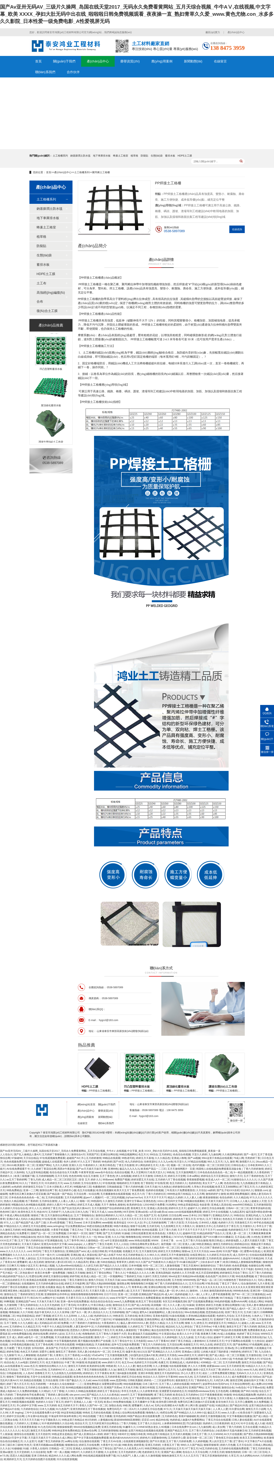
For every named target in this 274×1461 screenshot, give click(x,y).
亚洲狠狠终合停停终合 (56, 1294)
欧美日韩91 (145, 1315)
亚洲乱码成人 (253, 1215)
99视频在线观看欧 (194, 1201)
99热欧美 (111, 1366)
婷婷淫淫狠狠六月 (116, 1269)
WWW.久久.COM (98, 1348)
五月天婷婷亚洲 (235, 1366)
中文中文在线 (111, 1287)
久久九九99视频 (178, 1308)
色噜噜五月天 (42, 1373)
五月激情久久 (247, 1226)
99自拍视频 (34, 1161)
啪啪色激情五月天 (172, 1455)
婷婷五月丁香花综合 (108, 1391)
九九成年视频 (184, 1369)
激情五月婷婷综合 (223, 1244)
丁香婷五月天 (35, 1183)
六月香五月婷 (216, 1452)
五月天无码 (61, 1176)
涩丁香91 (238, 1441)
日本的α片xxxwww (98, 1358)
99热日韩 (178, 1258)
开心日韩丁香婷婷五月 (212, 1247)
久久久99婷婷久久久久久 (32, 1269)
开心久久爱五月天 (191, 1373)
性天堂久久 (180, 1161)
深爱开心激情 (46, 1351)
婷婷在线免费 (40, 1333)
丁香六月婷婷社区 (156, 1193)
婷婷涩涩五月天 (222, 1344)
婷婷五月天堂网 (176, 1176)
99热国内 (96, 1201)
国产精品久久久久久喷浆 (113, 1265)
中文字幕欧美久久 (50, 1419)
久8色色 (255, 1236)
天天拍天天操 (112, 1279)
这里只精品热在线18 (260, 1405)
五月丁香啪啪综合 (84, 1215)
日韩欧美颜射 (135, 1380)
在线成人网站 (255, 1301)
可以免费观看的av (75, 1226)
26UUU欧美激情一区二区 (20, 1165)
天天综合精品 (30, 1158)
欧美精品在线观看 (37, 1279)
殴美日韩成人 (216, 1240)
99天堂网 (172, 1287)
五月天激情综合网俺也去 (58, 1215)
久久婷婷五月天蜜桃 (91, 1452)
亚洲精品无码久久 (222, 1215)
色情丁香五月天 (233, 1312)
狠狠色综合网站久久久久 (53, 1366)
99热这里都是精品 (188, 1204)
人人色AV (28, 1373)
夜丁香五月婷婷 (163, 1394)
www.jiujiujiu (75, 1244)
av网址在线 (71, 1441)
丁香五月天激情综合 (53, 1251)
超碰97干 (219, 1337)
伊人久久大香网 (196, 1366)
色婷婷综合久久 (103, 1315)
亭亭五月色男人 (130, 1391)
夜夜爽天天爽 (208, 1333)
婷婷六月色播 (227, 1444)
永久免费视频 (261, 1401)
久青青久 (58, 1355)
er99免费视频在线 (21, 1333)
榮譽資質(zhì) (130, 61)
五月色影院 (139, 1340)
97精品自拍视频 (197, 1161)
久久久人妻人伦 (176, 1305)
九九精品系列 (236, 1211)
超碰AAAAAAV (231, 1258)
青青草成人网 (139, 1287)
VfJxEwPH (97, 1355)
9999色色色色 (241, 1290)
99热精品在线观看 (62, 1376)
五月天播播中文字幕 (143, 1401)
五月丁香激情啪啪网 (141, 1394)
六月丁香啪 (57, 1391)
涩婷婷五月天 (36, 1362)
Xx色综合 (240, 1387)
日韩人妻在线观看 (242, 1419)
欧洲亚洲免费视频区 (238, 1193)
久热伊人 (257, 1315)
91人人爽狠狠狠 (27, 1355)
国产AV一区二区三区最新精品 (248, 1294)
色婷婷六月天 (225, 1222)
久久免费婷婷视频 (27, 1391)
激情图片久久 (246, 1161)
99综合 (154, 1154)
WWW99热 (189, 1279)
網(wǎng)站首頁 (86, 1104)
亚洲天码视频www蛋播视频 (48, 1444)
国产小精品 (132, 1312)
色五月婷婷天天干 (68, 1405)
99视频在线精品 (85, 1344)
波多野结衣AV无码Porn (215, 1383)
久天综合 (201, 1190)
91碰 (26, 1448)
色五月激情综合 (54, 1362)
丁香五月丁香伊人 (229, 1283)
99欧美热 (127, 1444)
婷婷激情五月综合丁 (34, 1186)
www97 (125, 1394)
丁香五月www (73, 1222)
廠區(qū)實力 (212, 32)
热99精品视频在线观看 (78, 1387)
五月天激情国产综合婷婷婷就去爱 (110, 1208)
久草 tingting (16, 1412)
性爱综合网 (35, 1276)
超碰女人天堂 (258, 1201)
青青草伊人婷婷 (125, 1262)
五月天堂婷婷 (21, 1452)
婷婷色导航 (12, 1351)
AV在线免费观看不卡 (18, 1168)
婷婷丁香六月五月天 (17, 1383)
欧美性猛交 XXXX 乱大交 (128, 1222)
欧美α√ (108, 1401)
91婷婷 (60, 1297)
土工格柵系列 (61, 155)
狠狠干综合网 (137, 1226)
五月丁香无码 (68, 1305)
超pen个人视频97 (93, 1197)
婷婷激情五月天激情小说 (23, 1358)
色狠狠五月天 (190, 1344)
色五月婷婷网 (37, 1383)
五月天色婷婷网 (73, 1197)
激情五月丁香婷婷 (66, 1351)
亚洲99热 (113, 1168)
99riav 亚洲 (104, 1236)
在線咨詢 (237, 229)
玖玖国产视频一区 (233, 1251)
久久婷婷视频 (200, 1441)
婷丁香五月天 (246, 1186)
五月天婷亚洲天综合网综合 (104, 1423)
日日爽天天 (12, 1265)
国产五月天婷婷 (111, 1233)
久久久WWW (215, 1434)
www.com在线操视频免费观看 (185, 1211)
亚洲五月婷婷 (152, 1444)
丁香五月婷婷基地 (260, 1448)
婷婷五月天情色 (168, 1355)
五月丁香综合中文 (122, 1340)
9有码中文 (123, 1434)
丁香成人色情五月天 (173, 1398)
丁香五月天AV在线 (111, 1441)
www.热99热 (115, 1211)
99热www (108, 1179)
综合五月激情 (90, 1176)
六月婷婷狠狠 (102, 1326)
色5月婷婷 (90, 1419)
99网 (267, 1265)
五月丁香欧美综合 (14, 1387)
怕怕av (257, 1376)
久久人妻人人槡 (193, 1197)
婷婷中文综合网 (15, 1416)
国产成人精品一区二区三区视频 (227, 1355)
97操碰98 (16, 1158)
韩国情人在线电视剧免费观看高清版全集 (219, 1168)
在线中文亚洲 (36, 1287)
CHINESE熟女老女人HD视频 (153, 1427)
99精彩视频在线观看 (22, 1401)
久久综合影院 (38, 1452)
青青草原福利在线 (260, 1208)
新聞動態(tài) (193, 61)
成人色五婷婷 (36, 1262)
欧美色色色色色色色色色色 (125, 1258)
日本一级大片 (47, 1254)
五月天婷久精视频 (180, 1434)
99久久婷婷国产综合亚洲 (45, 1290)
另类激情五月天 (243, 1222)
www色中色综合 (104, 1172)
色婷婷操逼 (46, 1330)
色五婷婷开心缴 (67, 1190)
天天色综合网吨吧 (240, 1383)
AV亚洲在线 (192, 1398)
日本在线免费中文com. (184, 1427)
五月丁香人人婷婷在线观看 (174, 1383)
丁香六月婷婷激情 (253, 1168)
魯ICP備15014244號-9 (94, 1132)
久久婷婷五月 (135, 1326)
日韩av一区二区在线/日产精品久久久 (107, 1247)
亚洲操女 (81, 1247)
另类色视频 (219, 1269)
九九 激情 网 (231, 1161)
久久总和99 (70, 1315)
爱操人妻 (95, 1262)
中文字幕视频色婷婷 (65, 1340)
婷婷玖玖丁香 (249, 1351)
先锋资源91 (150, 1161)
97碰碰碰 (89, 1258)
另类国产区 (92, 1154)
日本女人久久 (52, 1398)
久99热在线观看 (35, 1340)
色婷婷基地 (192, 1362)
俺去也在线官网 (160, 1330)
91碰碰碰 (16, 1448)
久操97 (147, 1276)
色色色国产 (211, 1276)
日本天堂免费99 (92, 1222)
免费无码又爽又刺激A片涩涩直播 (27, 1193)
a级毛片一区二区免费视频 (38, 1337)
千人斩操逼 (6, 1434)
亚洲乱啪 (76, 1254)
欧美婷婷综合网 (95, 1366)
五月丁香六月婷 (167, 1229)
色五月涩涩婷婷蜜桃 (207, 1272)
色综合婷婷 (225, 1197)
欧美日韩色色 (107, 1165)
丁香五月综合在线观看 (218, 1419)
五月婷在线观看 (54, 1197)
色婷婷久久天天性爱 (183, 1272)
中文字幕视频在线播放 (239, 1416)
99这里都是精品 (25, 1315)
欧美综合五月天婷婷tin (185, 1394)
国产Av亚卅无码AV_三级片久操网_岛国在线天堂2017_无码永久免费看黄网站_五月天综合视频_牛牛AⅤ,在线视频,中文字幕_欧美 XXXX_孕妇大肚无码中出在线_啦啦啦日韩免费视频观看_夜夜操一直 (110, 1150)
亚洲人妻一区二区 (236, 1233)
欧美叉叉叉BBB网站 (226, 1186)
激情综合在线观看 (24, 1434)
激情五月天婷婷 (77, 1366)
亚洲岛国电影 (163, 1272)
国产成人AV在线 (140, 1305)
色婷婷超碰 (181, 1294)
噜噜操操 (14, 1312)
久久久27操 (118, 1236)
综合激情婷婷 (248, 1283)
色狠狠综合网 (256, 1265)
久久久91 (121, 1229)
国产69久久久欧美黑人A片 (128, 1448)
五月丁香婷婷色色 (254, 1176)
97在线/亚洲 (161, 1183)
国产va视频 (194, 1158)
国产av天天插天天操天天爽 (91, 1168)
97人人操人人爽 (71, 1369)
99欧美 (127, 1405)
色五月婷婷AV (14, 1330)
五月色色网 (222, 1391)
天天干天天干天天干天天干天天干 (196, 1229)
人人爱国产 (89, 1244)
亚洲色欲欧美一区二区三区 (83, 1219)
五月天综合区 (244, 1444)
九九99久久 (27, 1319)
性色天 (28, 1444)
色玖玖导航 (43, 1236)
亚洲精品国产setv (76, 1251)
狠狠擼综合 (71, 1444)
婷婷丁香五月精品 (180, 1340)
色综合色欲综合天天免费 (63, 1172)
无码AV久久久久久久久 (249, 1373)
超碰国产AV (73, 1158)
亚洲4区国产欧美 (215, 1308)
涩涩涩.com (147, 1419)
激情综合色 (227, 1387)
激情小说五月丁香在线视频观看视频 (77, 1308)
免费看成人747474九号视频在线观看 (181, 1236)
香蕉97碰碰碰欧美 (189, 1416)
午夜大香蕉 (218, 1326)
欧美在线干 (246, 1412)
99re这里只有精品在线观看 (217, 1158)
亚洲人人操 (188, 1244)
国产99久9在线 (249, 1391)
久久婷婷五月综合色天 (219, 1254)
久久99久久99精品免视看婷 (80, 1391)
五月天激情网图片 (186, 1172)
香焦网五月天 (138, 1208)
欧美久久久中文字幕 (188, 1333)
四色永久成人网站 (62, 1437)
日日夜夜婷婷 (221, 1423)
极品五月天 (213, 1412)
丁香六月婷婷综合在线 (141, 1358)
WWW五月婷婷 (151, 1236)
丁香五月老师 (104, 1244)
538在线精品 (108, 1262)
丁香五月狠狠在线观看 (94, 1369)
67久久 (168, 1409)
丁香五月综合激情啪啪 (38, 1247)
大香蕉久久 (188, 1226)
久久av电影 (21, 1362)
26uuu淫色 (40, 1369)
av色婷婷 (16, 1186)
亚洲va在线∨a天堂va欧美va (151, 1211)
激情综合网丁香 (48, 1190)
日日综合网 (175, 1215)
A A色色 (85, 1355)
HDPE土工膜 (184, 155)
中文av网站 (69, 1204)
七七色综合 (258, 1340)
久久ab (87, 1380)
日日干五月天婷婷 (14, 1247)
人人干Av (89, 1319)
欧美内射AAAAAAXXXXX (124, 1437)
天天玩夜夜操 (62, 1337)
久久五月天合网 (175, 1323)
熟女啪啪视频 (118, 1326)
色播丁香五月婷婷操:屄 (51, 1441)
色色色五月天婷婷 (233, 1219)
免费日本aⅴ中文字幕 (12, 1258)
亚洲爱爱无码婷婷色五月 (173, 1391)
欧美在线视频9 (104, 1190)
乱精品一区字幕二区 (110, 1308)
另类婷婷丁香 (252, 1158)
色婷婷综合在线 (56, 1279)
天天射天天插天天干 (217, 1201)
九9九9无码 (76, 1258)
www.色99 (215, 1251)
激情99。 (195, 1290)
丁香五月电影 (91, 1229)
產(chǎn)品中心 (236, 32)
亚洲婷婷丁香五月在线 (226, 1319)
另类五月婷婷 (159, 1276)
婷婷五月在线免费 (89, 1444)
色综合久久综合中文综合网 (157, 1258)
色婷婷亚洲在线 (60, 1236)
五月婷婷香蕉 (112, 1376)
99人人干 (125, 1287)
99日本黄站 (261, 1229)
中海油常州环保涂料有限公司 (65, 1416)
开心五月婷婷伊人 (110, 1219)
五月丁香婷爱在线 (139, 1398)
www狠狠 (107, 1222)
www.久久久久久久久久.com (16, 1251)
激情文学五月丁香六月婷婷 (241, 1326)
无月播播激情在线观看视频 (115, 1193)
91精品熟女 (222, 1405)
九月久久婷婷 (60, 1165)
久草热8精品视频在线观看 (200, 1315)
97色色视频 (115, 1251)
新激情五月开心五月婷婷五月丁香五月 (217, 1226)
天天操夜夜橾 (102, 1344)
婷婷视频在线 (61, 1330)
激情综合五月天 (121, 1305)
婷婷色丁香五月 (51, 1208)
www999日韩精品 (242, 1204)
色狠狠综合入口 (189, 1247)
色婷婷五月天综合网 (145, 1362)
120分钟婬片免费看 (154, 1204)
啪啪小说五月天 (29, 1265)
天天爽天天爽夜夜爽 (46, 1319)
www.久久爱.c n (230, 1412)
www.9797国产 (118, 1297)
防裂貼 (145, 155)
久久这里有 (110, 1452)
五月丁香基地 (208, 1398)
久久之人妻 (80, 1358)
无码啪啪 (62, 1219)
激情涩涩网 (236, 1380)
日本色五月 (118, 1351)
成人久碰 (260, 1423)
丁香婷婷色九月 (203, 1380)
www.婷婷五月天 (187, 1355)
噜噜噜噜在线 (133, 1236)
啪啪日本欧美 (138, 1434)
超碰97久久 (194, 1208)
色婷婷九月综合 (225, 1315)
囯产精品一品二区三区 (209, 1279)
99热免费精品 (14, 1190)
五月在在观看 (250, 1427)
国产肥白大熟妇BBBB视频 (100, 1283)
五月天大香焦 (224, 1398)
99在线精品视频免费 (244, 1394)
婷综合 (188, 1326)
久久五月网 (198, 1193)
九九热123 (68, 1211)
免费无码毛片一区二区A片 (121, 1409)
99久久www (102, 1258)
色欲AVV (42, 1211)
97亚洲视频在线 (53, 1240)
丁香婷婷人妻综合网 (56, 1394)
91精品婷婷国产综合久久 (211, 1233)
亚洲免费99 (134, 1229)
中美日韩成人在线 (101, 1305)
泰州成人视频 (46, 1265)
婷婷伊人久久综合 (232, 1369)
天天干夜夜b (101, 1373)
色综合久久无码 (119, 1398)
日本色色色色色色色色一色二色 (215, 1172)
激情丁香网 (95, 1233)
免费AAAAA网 (239, 1301)
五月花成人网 (242, 1236)
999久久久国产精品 (191, 1444)
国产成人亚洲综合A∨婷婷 (88, 1434)
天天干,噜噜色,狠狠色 (113, 1204)
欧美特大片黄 (226, 1276)
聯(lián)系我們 (45, 72)
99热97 (75, 1452)
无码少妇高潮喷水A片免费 (169, 1405)
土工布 (41, 283)
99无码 (37, 1251)
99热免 (171, 1172)
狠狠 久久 (190, 1323)
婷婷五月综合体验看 (213, 1208)
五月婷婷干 (54, 1211)
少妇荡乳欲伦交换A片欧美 (143, 1355)
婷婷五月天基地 (145, 1158)
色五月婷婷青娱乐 (133, 1254)
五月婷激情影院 (262, 1204)
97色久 (201, 1219)
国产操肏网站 (240, 1344)
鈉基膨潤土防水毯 (80, 155)
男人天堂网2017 (140, 1172)
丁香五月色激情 (125, 1165)
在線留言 (220, 61)
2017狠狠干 (204, 1215)
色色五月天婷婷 (29, 1351)
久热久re (148, 1405)
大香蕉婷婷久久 (110, 1323)
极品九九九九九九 (130, 1168)
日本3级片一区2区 (77, 1233)
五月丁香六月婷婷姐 (260, 1272)
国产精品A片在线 (9, 1409)
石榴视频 (234, 1391)
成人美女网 (218, 1427)
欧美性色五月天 (27, 1211)
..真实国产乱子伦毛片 (57, 1348)
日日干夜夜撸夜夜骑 (211, 1394)
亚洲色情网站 (151, 1319)
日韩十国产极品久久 (70, 1380)
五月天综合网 (196, 1283)
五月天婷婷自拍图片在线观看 (39, 1459)
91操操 (190, 1305)
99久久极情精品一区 (91, 1240)
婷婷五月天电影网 (75, 1283)
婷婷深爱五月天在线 (142, 1179)
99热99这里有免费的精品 (66, 1430)
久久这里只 (30, 1441)
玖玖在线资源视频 (67, 1459)
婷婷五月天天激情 (142, 1176)
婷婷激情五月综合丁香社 (233, 1272)
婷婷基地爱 (232, 1240)
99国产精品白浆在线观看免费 (229, 1330)
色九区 (25, 1430)
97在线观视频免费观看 (52, 1158)
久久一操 (194, 1294)
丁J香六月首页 (175, 1222)
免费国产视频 (122, 1179)
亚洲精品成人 (177, 1362)
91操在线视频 (177, 1315)
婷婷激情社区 (215, 1348)
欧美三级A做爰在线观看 (123, 1373)
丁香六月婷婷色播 (133, 1186)
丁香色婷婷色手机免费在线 (29, 1394)
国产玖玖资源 (157, 1441)
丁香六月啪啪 (128, 1423)
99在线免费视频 (245, 1276)
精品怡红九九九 (174, 1326)
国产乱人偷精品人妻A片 (27, 1154)
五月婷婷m (15, 1326)
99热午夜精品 (121, 1226)
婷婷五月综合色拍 (131, 1376)
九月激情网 (10, 1305)
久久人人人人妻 (126, 1366)
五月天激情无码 (148, 1251)
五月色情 (177, 1279)
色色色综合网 (162, 1279)
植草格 (135, 155)
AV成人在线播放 (226, 1333)
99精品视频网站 (128, 1154)
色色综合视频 (121, 1172)
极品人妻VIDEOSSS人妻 (134, 1323)
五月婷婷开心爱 (177, 1437)
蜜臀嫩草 (22, 1262)
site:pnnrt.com (77, 1394)
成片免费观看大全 (242, 1376)
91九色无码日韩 (47, 1427)
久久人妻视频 (160, 1366)
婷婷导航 (75, 1276)
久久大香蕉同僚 (63, 1358)
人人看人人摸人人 (68, 1201)
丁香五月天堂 (77, 1236)
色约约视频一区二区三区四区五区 (211, 1165)
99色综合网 (247, 1247)
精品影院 (25, 1290)
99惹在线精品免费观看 (99, 1226)
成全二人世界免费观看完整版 (218, 1373)
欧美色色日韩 (60, 1258)
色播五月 (163, 1362)
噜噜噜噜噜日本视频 (142, 1283)
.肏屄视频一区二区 (170, 1244)
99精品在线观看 (112, 1158)
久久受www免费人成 (117, 1290)
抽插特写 (156, 1398)
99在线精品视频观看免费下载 (99, 1455)
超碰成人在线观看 (52, 1161)
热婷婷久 (208, 1423)
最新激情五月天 (184, 1380)
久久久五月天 (190, 1455)
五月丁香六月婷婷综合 (30, 1240)
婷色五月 (202, 1323)
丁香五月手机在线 (154, 1326)
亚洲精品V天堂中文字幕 (13, 1437)
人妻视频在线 (105, 1419)
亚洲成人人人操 (82, 1401)
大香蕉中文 (106, 1444)
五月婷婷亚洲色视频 (259, 1430)
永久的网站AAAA (250, 1455)
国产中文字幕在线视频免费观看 (91, 1437)
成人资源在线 (89, 1254)
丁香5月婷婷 (224, 1265)
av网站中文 (48, 1297)
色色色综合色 (231, 1183)
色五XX (235, 1423)
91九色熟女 (164, 1186)
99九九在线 (206, 1344)
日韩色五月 (160, 1176)
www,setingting (55, 1226)
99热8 (86, 1412)
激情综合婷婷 (54, 1269)
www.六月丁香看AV (158, 1340)
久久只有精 (26, 1312)
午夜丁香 (70, 1362)
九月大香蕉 (263, 1283)
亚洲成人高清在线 (221, 1204)
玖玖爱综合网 (236, 1409)
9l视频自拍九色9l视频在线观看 (28, 1204)
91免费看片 (23, 1233)
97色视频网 (255, 1344)
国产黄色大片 (251, 1358)
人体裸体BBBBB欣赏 (173, 1423)
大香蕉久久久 (173, 1233)
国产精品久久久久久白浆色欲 (102, 1394)
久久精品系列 (80, 1262)
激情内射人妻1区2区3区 (58, 1262)
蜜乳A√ (144, 1312)
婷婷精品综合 (241, 1244)
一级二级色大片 (264, 1247)
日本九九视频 (47, 1409)
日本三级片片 (150, 1383)
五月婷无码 (153, 1226)
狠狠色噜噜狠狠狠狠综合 (198, 1269)
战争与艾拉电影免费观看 (125, 1344)
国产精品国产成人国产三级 (31, 1222)
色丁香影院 (147, 1183)
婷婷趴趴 (88, 1373)
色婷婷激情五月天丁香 (240, 1229)
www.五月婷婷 (72, 1183)
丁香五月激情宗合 (77, 1279)
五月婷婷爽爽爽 (186, 1319)
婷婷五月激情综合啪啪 (55, 1276)
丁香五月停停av (202, 1326)
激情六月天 (236, 1176)
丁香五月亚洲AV (190, 1265)
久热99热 (19, 1172)
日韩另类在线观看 (64, 1344)
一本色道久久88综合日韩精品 (39, 1308)
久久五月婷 (76, 1319)
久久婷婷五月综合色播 (149, 1409)
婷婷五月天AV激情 (121, 1337)
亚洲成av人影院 (191, 1351)
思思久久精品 (157, 1323)
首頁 (38, 61)
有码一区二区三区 (153, 1265)
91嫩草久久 (129, 1427)
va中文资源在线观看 (115, 1240)
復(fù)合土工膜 (47, 311)
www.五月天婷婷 (47, 1405)
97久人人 (9, 1222)
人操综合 (30, 1258)
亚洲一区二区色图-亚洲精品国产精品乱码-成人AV (146, 1294)
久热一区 (164, 1165)
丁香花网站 (143, 1330)
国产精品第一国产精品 (59, 1193)
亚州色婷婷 (119, 1416)
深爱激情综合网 (169, 1348)
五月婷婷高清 (213, 1258)
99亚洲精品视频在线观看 (36, 1229)
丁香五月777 (26, 1369)
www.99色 (185, 1348)
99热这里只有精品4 (73, 1419)
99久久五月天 (215, 1161)
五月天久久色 (73, 1333)
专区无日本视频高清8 (175, 1301)
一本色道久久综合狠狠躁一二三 (65, 1383)
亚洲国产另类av (113, 1387)
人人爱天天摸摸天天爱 (252, 1240)
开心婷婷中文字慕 (27, 1405)
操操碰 (123, 1430)
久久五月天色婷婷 (49, 1305)
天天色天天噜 (130, 1387)
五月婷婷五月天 (215, 1340)
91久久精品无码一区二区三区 (162, 1247)
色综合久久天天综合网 (195, 1452)
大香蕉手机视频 (59, 1229)
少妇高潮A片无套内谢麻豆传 (231, 1430)
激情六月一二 (101, 1337)
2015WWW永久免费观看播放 (144, 1297)
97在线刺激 (109, 1183)
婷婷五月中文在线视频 (215, 1211)
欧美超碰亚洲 (92, 1362)
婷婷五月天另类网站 (169, 1251)
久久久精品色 (162, 1158)
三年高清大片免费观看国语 (180, 1190)
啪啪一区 (85, 1201)
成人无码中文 (240, 1254)
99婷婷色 (235, 1351)
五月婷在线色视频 (101, 1412)
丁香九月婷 (34, 1179)
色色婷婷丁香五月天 (63, 1247)
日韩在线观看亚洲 (141, 1233)
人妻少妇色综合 (174, 1312)
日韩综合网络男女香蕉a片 (144, 1244)
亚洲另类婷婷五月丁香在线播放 (87, 1409)
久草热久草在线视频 (202, 1186)
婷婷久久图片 (54, 1204)
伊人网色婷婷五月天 (146, 1165)
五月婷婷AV (54, 1369)
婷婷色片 (145, 1437)
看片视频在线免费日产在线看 (94, 1340)
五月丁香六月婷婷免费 (178, 1441)
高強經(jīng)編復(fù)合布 (51, 297)
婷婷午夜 (203, 1355)
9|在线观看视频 (177, 1366)
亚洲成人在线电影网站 (85, 1448)
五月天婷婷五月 (202, 1376)
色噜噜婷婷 (88, 1333)
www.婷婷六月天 (111, 1362)
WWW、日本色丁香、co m (166, 1240)
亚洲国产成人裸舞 (171, 1452)
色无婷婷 (163, 1215)
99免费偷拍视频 (122, 1401)
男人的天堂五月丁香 (220, 1441)
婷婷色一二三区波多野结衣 (159, 1380)
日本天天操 (150, 1186)
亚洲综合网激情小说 (233, 1305)
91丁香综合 (105, 1448)
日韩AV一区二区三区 (237, 1208)
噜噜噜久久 (152, 1412)
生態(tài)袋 (157, 155)
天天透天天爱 (96, 1290)
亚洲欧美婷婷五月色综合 (146, 1337)
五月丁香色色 (107, 1176)
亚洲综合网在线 (109, 1154)
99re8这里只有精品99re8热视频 (186, 1276)
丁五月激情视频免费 (116, 1355)
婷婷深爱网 (233, 1269)
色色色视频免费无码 (15, 1161)
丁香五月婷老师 (100, 1398)
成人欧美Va (161, 1308)
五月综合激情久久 (91, 1183)
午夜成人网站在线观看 (17, 1215)
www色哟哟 (256, 1398)
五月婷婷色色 (163, 1387)
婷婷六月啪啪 (134, 1269)
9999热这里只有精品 (178, 1193)
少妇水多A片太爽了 (211, 1262)
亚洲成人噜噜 (178, 1158)
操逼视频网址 (156, 1312)
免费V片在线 (107, 1229)
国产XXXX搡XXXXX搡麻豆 (218, 1236)
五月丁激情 (10, 1323)
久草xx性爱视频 (56, 1222)
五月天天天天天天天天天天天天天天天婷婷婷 (146, 1219)
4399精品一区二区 (211, 1362)
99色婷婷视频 (222, 1301)
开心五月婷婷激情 (91, 1158)
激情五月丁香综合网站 (98, 1272)
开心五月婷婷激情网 (154, 1222)
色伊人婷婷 (70, 1161)
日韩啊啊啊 (266, 1312)
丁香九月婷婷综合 (28, 1305)
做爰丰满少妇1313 (136, 1351)
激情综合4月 (78, 1154)
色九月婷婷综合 (134, 1161)
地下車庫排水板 (102, 155)
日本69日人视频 (208, 1222)
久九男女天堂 (56, 1387)
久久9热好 (44, 1391)
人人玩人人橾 (85, 1315)
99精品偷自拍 (28, 1236)
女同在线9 (37, 1348)
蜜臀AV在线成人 (253, 1251)
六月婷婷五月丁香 (189, 1287)
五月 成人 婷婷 (14, 1337)
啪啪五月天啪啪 (76, 1272)
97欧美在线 (211, 1283)
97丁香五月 (191, 1448)
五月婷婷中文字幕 (92, 1287)
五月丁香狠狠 (212, 1387)
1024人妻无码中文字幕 (170, 1201)
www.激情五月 (204, 1319)
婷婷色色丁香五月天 (184, 1219)
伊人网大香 (191, 1405)
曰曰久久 (104, 1297)
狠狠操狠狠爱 (64, 1427)
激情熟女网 (123, 1283)
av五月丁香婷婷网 (16, 1179)
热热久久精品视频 (14, 1201)
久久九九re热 (165, 1161)
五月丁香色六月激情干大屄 (111, 1333)
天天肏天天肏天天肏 (48, 1301)
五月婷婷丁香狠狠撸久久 (56, 1154)
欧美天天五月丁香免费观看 (129, 1190)
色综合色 (9, 1362)
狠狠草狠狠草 (211, 1444)
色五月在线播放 (86, 1190)
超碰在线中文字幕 (254, 1380)
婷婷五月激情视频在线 (212, 1416)
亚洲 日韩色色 (39, 1455)
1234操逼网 (62, 1254)
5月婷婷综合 (233, 1247)
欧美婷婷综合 (134, 1204)
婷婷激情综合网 (181, 1186)
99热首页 (118, 1315)
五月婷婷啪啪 (116, 1312)
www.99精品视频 (130, 1279)
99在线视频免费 (34, 1398)
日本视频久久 (150, 1269)
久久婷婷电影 (169, 1337)
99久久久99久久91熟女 (194, 1297)
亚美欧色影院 (160, 1315)
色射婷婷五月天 (151, 1452)
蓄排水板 (170, 155)
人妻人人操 (137, 1455)
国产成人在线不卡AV (110, 1254)
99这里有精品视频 (71, 1412)
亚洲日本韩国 (145, 1373)
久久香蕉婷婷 (261, 1172)
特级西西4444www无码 (201, 1391)
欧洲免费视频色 (171, 1297)
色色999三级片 (8, 1211)
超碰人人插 (248, 1323)
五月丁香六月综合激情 (195, 1240)
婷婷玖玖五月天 (177, 1208)
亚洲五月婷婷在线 (111, 1427)
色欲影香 (205, 1204)
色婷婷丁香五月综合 (248, 1333)
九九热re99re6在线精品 (69, 1265)
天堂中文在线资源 (40, 1376)
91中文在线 (246, 1423)
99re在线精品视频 (194, 1312)
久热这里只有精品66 (252, 1258)
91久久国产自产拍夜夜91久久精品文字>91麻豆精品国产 (167, 1262)
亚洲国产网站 (43, 1165)
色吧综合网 (166, 1412)
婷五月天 (57, 1315)
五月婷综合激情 (48, 1201)
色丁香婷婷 (31, 1201)
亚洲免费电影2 (92, 1383)
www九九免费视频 (124, 1301)
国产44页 (118, 1161)
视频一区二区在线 (181, 1165)
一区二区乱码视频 (114, 1197)
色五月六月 (138, 1193)
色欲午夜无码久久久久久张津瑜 (52, 1312)
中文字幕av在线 (256, 1387)
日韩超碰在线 (14, 1373)
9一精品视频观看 (243, 1172)
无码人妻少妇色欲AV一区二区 (94, 1351)
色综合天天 (81, 1423)
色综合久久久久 (221, 1376)
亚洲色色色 (149, 1201)
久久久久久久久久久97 (25, 1254)
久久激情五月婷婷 (113, 1201)
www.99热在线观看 (139, 1240)
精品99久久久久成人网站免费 (65, 1455)
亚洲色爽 (213, 1297)
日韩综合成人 (238, 1165)
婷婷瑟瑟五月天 (217, 1323)
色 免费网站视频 (71, 1287)
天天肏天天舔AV (31, 1244)
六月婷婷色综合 (29, 1409)
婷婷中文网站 (11, 1236)
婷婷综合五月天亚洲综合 (214, 1176)
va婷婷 (211, 1190)
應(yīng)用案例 (161, 61)
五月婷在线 (131, 1315)
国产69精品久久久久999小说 (215, 1358)
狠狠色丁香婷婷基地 (17, 1376)
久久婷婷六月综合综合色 (14, 1208)
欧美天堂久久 (157, 1172)
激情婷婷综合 (207, 1265)
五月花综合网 (174, 1344)
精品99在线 (162, 1419)
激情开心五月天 (166, 1369)
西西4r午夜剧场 (66, 1168)
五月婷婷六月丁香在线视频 (170, 1179)
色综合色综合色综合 (101, 1301)
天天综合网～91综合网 (86, 1193)
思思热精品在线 (214, 1312)
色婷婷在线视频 (154, 1190)
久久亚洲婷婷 (89, 1297)
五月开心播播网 (243, 1401)
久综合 (175, 1358)
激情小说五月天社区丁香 (207, 1369)
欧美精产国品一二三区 (153, 1168)
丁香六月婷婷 (233, 1427)
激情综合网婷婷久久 (106, 1215)
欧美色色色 (158, 1233)
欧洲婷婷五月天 (13, 1459)
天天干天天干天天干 (155, 1197)
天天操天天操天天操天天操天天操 (192, 1409)
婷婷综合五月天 (175, 1448)
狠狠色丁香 (37, 1215)
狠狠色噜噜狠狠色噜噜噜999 (86, 1294)
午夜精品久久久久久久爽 (140, 1272)
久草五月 (234, 1455)
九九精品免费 (132, 1348)
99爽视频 (9, 1301)
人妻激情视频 (171, 1265)
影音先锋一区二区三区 (199, 1437)
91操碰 (126, 1233)
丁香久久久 (119, 1272)
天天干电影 (247, 1269)
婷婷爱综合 (147, 1279)
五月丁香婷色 (72, 1355)
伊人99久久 (181, 1290)
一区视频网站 (115, 1276)
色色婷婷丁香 (44, 1355)
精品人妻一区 (166, 1290)
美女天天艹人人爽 (212, 1183)
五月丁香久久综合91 (148, 1423)
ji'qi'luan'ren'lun (134, 1197)
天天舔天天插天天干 (39, 1437)
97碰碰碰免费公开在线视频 (128, 1319)
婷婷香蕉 (139, 1444)
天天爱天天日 (73, 1297)
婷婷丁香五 (110, 1434)
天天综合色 (191, 1222)
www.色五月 (31, 1366)
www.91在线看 (100, 1380)
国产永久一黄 (78, 1312)
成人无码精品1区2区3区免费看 (51, 1323)
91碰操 (49, 1340)
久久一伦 (91, 1236)
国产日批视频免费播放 (200, 1301)
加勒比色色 (115, 1405)
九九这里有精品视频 (37, 1172)
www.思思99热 (118, 1380)
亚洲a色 (229, 1348)
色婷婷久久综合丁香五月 (49, 1401)
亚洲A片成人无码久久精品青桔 (23, 1219)
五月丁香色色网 (44, 1344)
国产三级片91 (103, 1319)
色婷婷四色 (195, 1183)
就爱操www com (216, 1366)
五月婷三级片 (251, 1312)
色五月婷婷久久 (178, 1183)
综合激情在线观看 (89, 1441)
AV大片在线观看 (233, 1434)
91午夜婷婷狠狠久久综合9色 (58, 1423)
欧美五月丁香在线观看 (148, 1301)
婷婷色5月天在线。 (74, 1269)
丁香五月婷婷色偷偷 (171, 1269)
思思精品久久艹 (95, 1269)
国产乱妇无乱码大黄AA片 (76, 1208)
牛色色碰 (238, 1358)
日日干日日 (110, 1294)
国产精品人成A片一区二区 (241, 1308)
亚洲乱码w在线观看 (82, 1337)
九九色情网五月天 (171, 1226)
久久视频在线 (241, 1398)
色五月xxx (127, 1362)
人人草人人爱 (220, 1409)
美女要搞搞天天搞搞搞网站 (143, 1333)
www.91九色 (250, 1369)
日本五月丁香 (199, 1434)
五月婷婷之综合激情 (36, 1387)
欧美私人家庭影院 (126, 1330)
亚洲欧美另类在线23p (254, 1337)
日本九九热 (81, 1211)
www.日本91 (190, 1215)
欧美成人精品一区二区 (93, 1276)
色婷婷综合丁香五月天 (101, 1330)
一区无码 (97, 1401)
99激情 (80, 1362)
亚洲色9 (200, 1305)
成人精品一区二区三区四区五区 (60, 1179)
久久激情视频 (152, 1455)
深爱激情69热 (159, 1437)
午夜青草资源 (86, 1172)
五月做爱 (9, 1348)
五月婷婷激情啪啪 (108, 1430)
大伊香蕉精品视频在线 (21, 1344)
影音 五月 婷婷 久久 (90, 1179)
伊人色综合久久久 (98, 1312)
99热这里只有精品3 (158, 1434)
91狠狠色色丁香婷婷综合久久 (239, 1279)
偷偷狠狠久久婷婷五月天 (74, 1290)
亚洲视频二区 (7, 1315)
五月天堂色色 (242, 1315)
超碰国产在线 (206, 1405)
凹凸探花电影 (194, 1423)
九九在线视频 (31, 1330)
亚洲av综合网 (89, 1430)
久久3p (112, 1369)
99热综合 (239, 1215)
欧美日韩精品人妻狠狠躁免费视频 (242, 1262)
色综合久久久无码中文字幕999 (160, 1376)
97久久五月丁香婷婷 (88, 1161)
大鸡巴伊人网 (220, 1380)
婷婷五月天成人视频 (88, 1204)
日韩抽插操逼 (114, 1186)
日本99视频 (135, 1265)
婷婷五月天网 (232, 1337)
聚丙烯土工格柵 (101, 172)
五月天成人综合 (203, 1337)
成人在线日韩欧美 (97, 1251)
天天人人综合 (120, 1244)
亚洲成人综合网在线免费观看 (128, 1412)
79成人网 (238, 1158)
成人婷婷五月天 (13, 1308)
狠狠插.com (261, 1190)
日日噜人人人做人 (240, 1201)
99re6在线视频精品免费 (87, 1427)
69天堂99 (128, 1211)
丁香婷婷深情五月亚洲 (30, 1294)
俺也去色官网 (144, 1366)
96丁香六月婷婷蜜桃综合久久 (171, 1283)
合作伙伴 (73, 72)
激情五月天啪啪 (126, 1369)
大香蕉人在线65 (39, 1448)
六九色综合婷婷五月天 (12, 1279)
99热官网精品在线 (154, 1448)
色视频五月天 (130, 1251)
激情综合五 (10, 1294)
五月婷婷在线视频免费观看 (234, 1448)
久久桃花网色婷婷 (232, 1154)
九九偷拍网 (214, 1154)
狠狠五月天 (67, 1398)
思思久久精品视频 (20, 1455)
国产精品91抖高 (239, 1405)
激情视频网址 (137, 1247)
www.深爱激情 (197, 1308)
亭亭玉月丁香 (263, 1226)
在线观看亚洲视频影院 (135, 1441)
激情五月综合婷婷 (146, 1369)
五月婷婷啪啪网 (45, 1176)
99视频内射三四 (82, 1186)
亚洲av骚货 (6, 1452)
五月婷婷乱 (165, 1154)
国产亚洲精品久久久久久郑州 (164, 1351)
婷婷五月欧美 (204, 1330)
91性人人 (14, 1319)
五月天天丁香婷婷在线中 (144, 1290)
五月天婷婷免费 (231, 1362)
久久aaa (127, 1308)
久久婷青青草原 (149, 1391)
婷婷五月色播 (213, 1305)
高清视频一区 (158, 1305)
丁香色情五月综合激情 (225, 1437)
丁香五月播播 (104, 1416)
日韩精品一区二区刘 (60, 1448)
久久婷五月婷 (90, 1265)
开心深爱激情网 (244, 1348)
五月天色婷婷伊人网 (129, 1452)
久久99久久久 (152, 1254)
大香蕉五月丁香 (170, 1444)
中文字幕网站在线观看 (237, 1340)
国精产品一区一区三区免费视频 (48, 1233)
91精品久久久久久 (255, 1366)
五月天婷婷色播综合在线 (49, 1283)
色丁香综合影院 (263, 1276)
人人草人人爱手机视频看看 (215, 1294)
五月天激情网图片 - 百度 (181, 1168)
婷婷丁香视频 (43, 1315)
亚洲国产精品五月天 (176, 1430)
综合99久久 (246, 1190)
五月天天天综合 (200, 1251)
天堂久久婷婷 (199, 1154)
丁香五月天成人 (98, 1211)
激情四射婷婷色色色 (220, 1290)
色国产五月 (150, 1215)
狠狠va (186, 1251)
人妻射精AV (198, 1340)
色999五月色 (262, 1269)
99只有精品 (226, 1297)
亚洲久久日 (75, 1165)
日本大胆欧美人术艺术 (59, 1186)
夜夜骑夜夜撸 (199, 1348)
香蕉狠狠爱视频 (195, 1179)
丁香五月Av (76, 1229)
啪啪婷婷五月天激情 (128, 1183)
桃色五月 (97, 1387)
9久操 (117, 1444)
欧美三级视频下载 (25, 1176)
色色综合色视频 (182, 1154)
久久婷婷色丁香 (118, 1358)
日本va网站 (193, 1176)
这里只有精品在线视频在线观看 (145, 1430)
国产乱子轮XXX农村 (228, 1190)
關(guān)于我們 (64, 61)
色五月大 (143, 1154)
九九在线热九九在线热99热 (66, 1373)
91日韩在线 (17, 1340)
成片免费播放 (168, 1319)
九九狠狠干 (10, 1355)
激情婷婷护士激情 (216, 1193)
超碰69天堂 (189, 1233)
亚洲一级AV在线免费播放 (74, 1301)
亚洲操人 (35, 1423)
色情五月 (64, 1319)
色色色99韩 (75, 1176)
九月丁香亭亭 (71, 1240)
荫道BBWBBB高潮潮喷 (127, 1419)
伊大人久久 (35, 1208)
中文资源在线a (167, 1333)
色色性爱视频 (239, 1265)
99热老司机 (128, 1158)
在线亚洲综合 (197, 1254)
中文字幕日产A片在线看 (258, 1441)
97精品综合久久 (13, 1226)
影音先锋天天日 (224, 1401)
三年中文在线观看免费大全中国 (42, 1412)
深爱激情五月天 (78, 1348)
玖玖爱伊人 (83, 1305)
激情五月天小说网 (256, 1409)
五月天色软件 (42, 1434)
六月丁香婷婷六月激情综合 (85, 1323)
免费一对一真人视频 (58, 1452)
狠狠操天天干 (21, 1297)
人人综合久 (6, 1154)
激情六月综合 (95, 1279)
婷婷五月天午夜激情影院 (175, 1254)
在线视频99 (28, 1283)
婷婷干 (68, 1401)
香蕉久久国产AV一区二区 (93, 1405)
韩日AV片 (35, 1297)
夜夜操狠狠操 (210, 1197)
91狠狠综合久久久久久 (244, 1179)
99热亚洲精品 (204, 1244)
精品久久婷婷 (175, 1197)
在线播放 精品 (53, 1287)
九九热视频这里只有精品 (254, 1183)
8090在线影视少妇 (143, 1308)
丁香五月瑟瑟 (22, 1348)
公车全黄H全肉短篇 (36, 1416)
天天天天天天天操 (29, 1419)
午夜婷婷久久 (91, 1165)
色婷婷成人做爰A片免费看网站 (187, 1419)
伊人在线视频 (123, 1176)
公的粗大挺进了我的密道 (215, 1351)
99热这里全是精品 (62, 1434)
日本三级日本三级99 (11, 1444)
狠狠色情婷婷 (232, 1452)
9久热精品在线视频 (30, 1380)
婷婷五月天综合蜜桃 (34, 1226)
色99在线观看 (149, 1229)
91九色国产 (62, 1409)
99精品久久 (233, 1323)
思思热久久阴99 (79, 1330)
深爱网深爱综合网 (112, 1383)
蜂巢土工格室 (121, 155)
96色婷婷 (107, 1161)
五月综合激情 (50, 1380)
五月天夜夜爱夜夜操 (25, 1427)
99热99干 (195, 1383)
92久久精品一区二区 (130, 1215)
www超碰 (222, 1229)
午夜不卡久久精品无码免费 (57, 1326)
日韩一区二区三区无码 (254, 1452)
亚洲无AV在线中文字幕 (54, 1244)
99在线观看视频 (132, 1383)
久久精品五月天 (31, 1326)
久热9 (204, 1290)
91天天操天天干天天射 (183, 1330)
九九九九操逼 (185, 1337)
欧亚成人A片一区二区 (218, 1179)
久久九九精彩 (25, 1323)
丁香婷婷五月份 (133, 1276)
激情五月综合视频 (252, 1362)
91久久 (23, 1183)
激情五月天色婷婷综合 (166, 1373)
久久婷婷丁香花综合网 (43, 1168)
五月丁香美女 (213, 1219)
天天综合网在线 (150, 1348)
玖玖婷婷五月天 (53, 1183)
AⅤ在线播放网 (8, 1269)
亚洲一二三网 (30, 1190)
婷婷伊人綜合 (56, 1333)
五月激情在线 (253, 1355)
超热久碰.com (45, 1358)
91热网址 (171, 1204)
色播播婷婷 (99, 1186)
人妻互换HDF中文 (83, 1326)
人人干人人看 (162, 1358)
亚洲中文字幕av (133, 1201)
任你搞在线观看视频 (260, 1254)
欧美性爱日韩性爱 (166, 1401)
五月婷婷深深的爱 (195, 1258)
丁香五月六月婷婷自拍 (152, 1344)
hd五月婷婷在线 (208, 1448)
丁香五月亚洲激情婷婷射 (213, 1455)
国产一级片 (250, 1154)
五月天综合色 (44, 1258)
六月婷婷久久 (21, 1423)
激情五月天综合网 (40, 1430)
